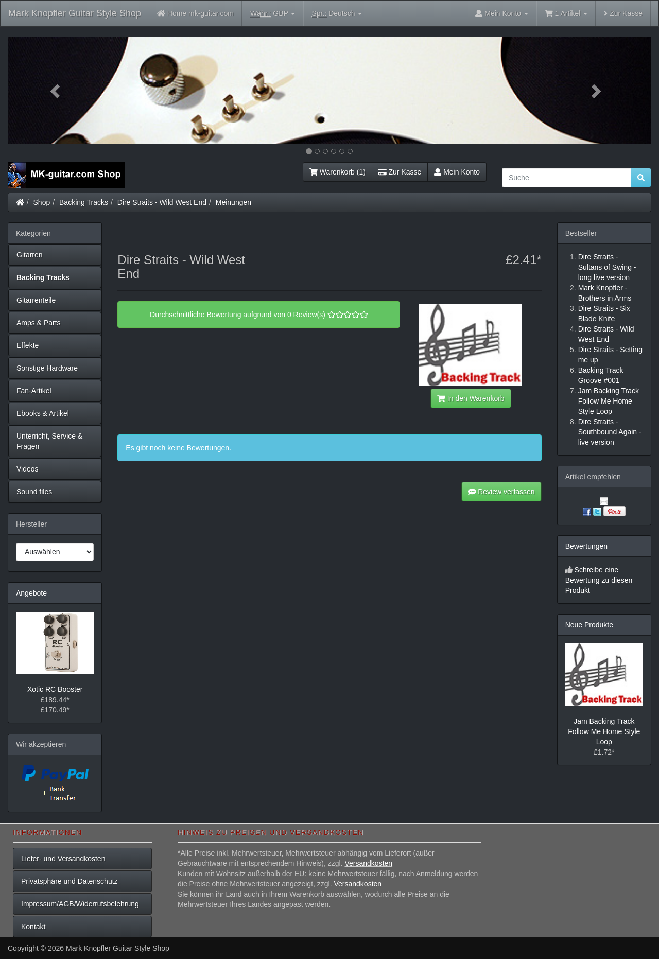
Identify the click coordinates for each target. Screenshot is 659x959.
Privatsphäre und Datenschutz (69, 881)
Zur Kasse (623, 13)
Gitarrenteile (36, 300)
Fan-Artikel (33, 391)
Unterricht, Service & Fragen (49, 441)
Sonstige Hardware (47, 368)
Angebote (31, 593)
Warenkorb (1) (337, 172)
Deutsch (336, 13)
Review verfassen (501, 491)
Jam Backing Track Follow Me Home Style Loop (604, 731)
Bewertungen (586, 546)
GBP (273, 13)
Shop (41, 202)
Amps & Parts (38, 323)
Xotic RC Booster (54, 689)
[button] (56, 90)
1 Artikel (566, 13)
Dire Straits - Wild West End (161, 202)
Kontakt (33, 926)
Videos (27, 469)
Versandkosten (368, 863)
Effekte (27, 345)
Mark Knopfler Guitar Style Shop (74, 13)
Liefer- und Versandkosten (63, 859)
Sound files (34, 491)
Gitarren (29, 255)
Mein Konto (457, 172)
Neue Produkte (589, 625)
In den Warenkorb (470, 398)
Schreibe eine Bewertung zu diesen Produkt (599, 580)
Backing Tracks (83, 202)
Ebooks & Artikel (42, 413)
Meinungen (233, 202)
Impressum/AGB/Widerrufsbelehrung (80, 904)
